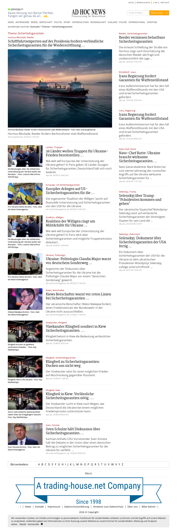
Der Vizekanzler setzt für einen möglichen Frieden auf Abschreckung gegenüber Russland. (77, 373)
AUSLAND (112, 22)
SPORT (67, 22)
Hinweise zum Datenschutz (108, 506)
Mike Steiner (149, 506)
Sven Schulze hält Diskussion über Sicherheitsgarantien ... (73, 431)
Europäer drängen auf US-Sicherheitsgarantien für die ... (70, 191)
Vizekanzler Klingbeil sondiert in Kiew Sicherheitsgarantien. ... (76, 329)
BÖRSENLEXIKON (143, 2)
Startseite (35, 26)
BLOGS (131, 2)
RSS (155, 2)
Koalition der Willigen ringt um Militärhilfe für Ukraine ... (70, 223)
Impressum (54, 506)
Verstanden (33, 524)
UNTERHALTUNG (80, 22)
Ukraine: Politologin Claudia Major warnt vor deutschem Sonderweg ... (78, 261)
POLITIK (58, 22)
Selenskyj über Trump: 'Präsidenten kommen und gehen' (140, 200)
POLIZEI (123, 22)
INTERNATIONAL (137, 22)
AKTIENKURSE (22, 22)
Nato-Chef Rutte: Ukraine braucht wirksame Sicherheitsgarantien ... (139, 157)
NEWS (11, 22)
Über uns (132, 506)
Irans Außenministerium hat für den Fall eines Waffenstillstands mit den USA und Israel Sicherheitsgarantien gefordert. (144, 91)
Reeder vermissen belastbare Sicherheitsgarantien (142, 39)
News (28, 506)
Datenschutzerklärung (76, 506)
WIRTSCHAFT (45, 22)
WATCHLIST (165, 2)
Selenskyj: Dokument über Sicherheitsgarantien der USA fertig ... (142, 242)
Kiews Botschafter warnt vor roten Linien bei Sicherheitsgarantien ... (78, 296)
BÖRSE (34, 22)
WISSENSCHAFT (98, 22)
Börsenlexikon (19, 464)
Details (22, 524)
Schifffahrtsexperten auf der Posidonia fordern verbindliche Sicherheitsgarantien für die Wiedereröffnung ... (55, 43)
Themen (46, 26)
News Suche (157, 12)
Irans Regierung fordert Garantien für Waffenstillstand (143, 78)
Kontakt (39, 506)
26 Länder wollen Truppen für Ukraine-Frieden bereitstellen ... (77, 153)
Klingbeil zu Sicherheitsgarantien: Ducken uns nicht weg (73, 364)
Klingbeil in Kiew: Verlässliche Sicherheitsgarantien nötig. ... (70, 396)
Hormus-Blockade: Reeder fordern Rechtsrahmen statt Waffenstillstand (53, 134)
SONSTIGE (152, 22)
